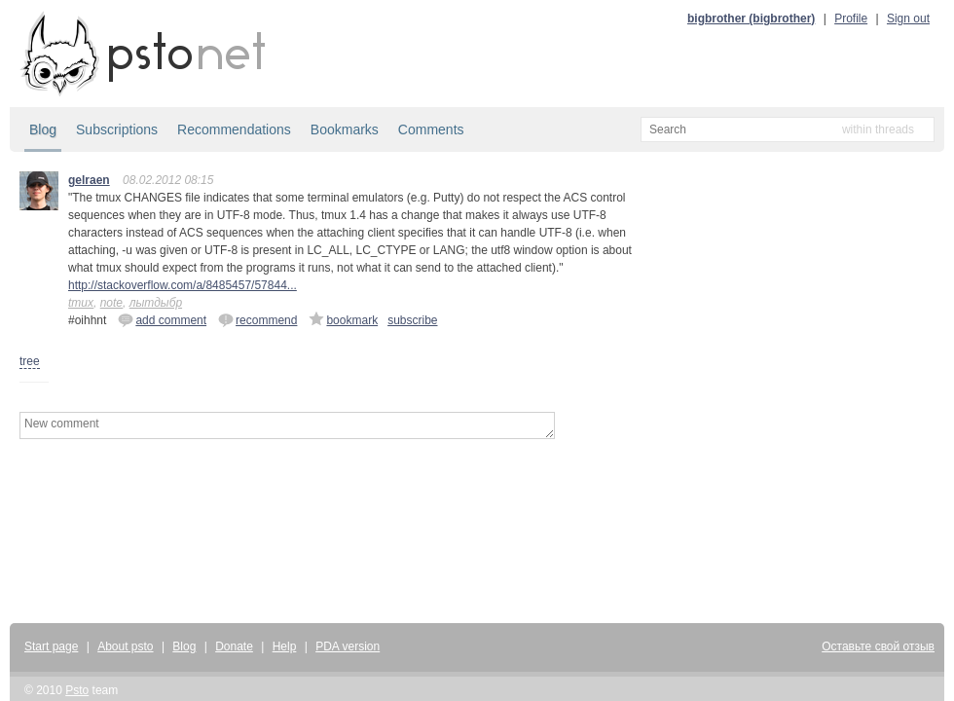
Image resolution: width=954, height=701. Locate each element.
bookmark (343, 319)
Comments (431, 129)
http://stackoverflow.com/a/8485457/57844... (182, 285)
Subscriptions (117, 129)
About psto (125, 646)
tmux (80, 303)
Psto (77, 690)
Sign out (908, 18)
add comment (162, 319)
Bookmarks (345, 129)
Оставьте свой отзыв (878, 646)
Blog (42, 129)
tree (29, 361)
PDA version (347, 646)
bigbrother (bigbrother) (751, 18)
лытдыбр (155, 303)
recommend (257, 319)
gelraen (89, 180)
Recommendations (234, 129)
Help (285, 646)
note (111, 303)
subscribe (412, 320)
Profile (850, 18)
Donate (234, 646)
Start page (51, 646)
